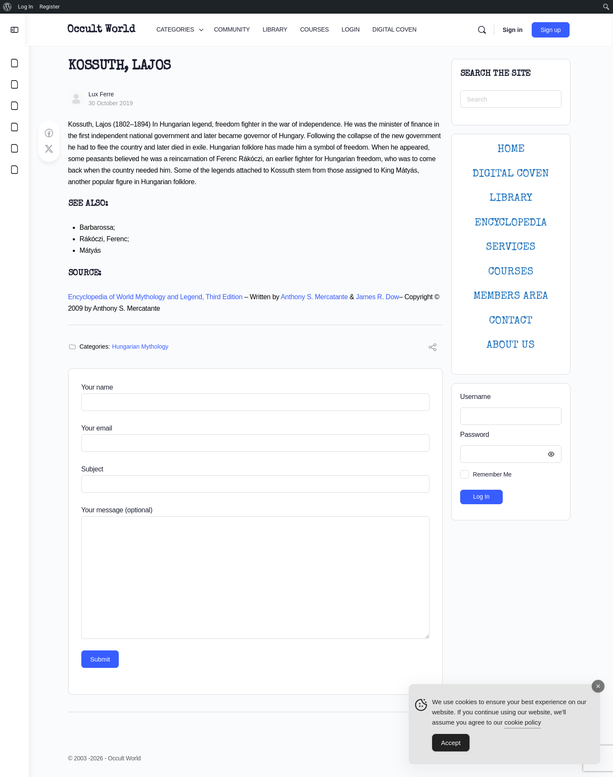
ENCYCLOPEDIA (512, 223)
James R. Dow (379, 296)
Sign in (515, 29)
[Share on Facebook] (50, 133)
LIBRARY (512, 198)
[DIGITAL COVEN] (14, 169)
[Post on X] (50, 149)
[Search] (484, 30)
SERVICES (513, 247)
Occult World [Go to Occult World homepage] (103, 30)
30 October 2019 (112, 103)
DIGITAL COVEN (513, 174)
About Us (513, 345)
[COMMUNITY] (14, 84)
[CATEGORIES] (14, 63)
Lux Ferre (103, 94)
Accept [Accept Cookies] (451, 744)
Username (477, 396)
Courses (512, 272)
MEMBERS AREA (512, 296)
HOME (512, 149)
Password (510, 435)
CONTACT (512, 321)
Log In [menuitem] (25, 6)
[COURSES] (14, 127)
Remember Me (494, 474)
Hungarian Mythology (142, 346)
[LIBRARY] (14, 105)
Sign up (553, 29)
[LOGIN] (14, 148)
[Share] (434, 348)
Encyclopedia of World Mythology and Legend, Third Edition (157, 296)
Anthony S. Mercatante (316, 296)
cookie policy (522, 724)
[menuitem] (7, 7)
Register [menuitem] (50, 6)
